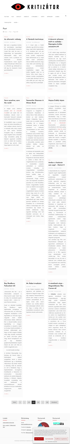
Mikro (57, 49)
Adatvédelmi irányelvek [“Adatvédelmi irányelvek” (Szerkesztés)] (8, 422)
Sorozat (18, 16)
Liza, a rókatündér (57, 123)
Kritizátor (28, 427)
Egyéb (16, 22)
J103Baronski (37, 42)
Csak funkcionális (49, 439)
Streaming (35, 17)
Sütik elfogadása (39, 439)
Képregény (50, 16)
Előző (14, 402)
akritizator (29, 430)
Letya (35, 105)
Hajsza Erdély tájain (56, 100)
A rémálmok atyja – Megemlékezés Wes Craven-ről (56, 286)
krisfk (13, 105)
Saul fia (60, 129)
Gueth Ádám (59, 168)
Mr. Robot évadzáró (33, 283)
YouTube (6, 16)
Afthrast (13, 42)
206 (47, 402)
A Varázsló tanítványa (34, 39)
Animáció (26, 16)
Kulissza (6, 36)
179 (29, 402)
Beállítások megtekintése (61, 439)
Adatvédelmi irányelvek (52, 441)
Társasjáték (7, 22)
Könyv (42, 16)
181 (38, 402)
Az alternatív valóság (12, 39)
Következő (54, 402)
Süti (46, 441)
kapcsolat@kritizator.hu (26, 424)
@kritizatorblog (29, 432)
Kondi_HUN (58, 103)
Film (13, 16)
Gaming (57, 16)
